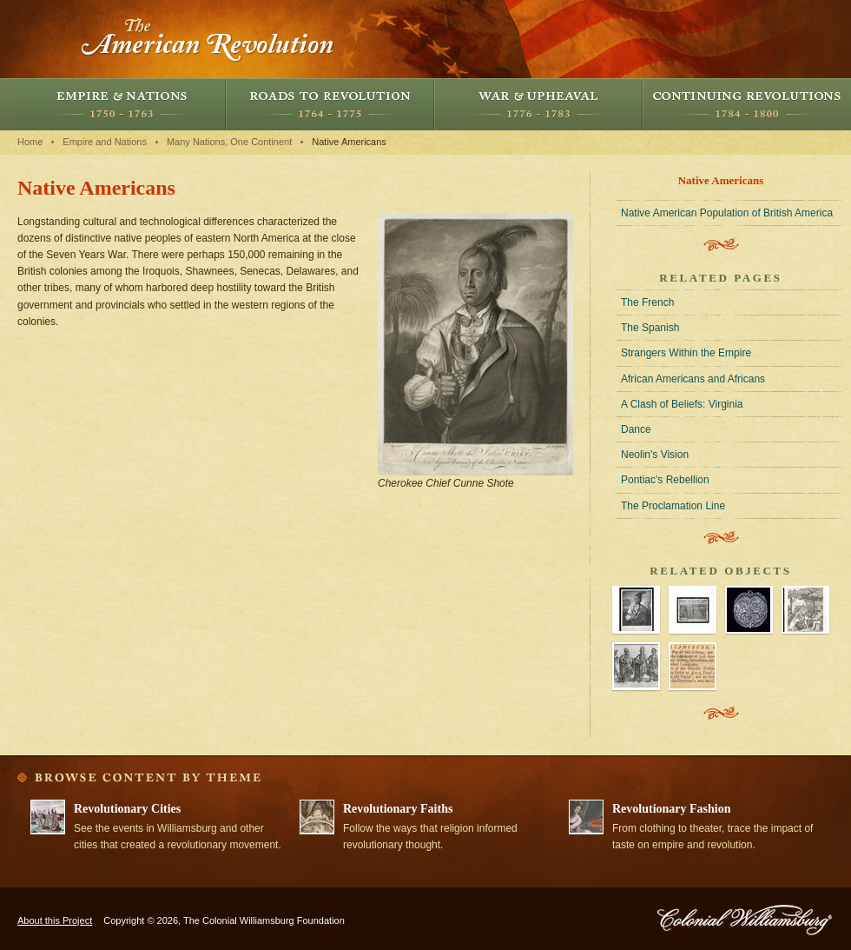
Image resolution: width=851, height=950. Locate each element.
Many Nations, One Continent (229, 141)
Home (30, 141)
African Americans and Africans (693, 379)
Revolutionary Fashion (671, 808)
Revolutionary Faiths (397, 808)
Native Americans (349, 141)
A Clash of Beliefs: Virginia (682, 404)
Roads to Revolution (330, 104)
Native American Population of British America (727, 213)
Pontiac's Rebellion (665, 480)
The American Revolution (208, 39)
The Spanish (650, 328)
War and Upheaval (538, 104)
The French (647, 302)
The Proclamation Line (673, 506)
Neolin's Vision (655, 454)
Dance (636, 429)
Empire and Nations (121, 104)
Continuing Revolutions (747, 104)
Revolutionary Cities (127, 808)
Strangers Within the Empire (686, 353)
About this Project (54, 920)
